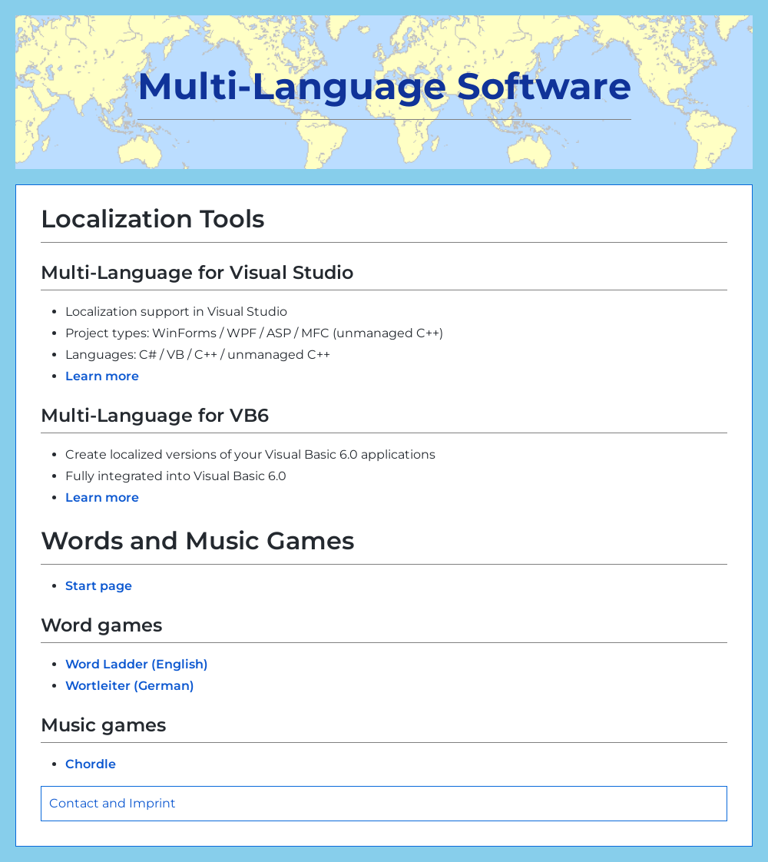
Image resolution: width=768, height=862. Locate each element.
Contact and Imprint (112, 803)
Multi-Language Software (384, 86)
